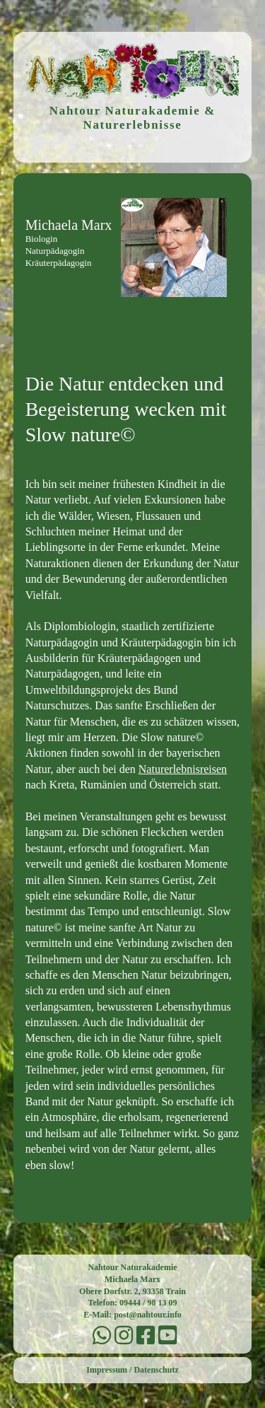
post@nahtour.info (148, 1315)
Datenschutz (156, 1370)
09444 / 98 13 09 (148, 1303)
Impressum (106, 1370)
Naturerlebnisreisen (183, 769)
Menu (132, 331)
